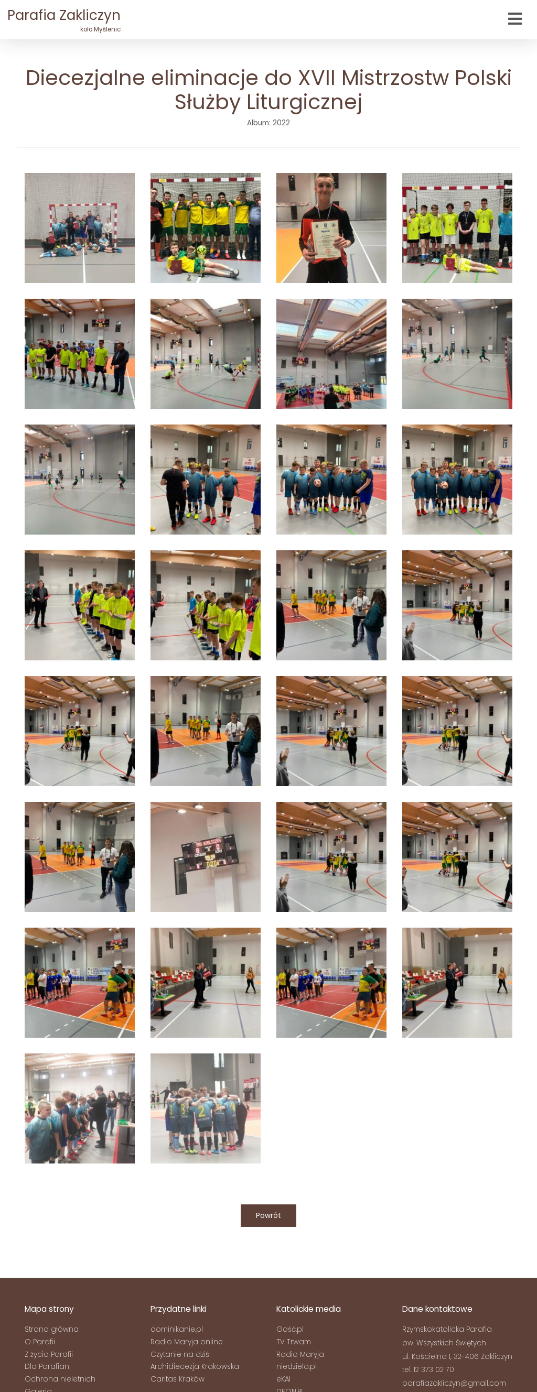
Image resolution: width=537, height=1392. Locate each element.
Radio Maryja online (187, 1342)
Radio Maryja (300, 1355)
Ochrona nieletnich (60, 1379)
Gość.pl (290, 1329)
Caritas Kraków (178, 1379)
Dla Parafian (47, 1367)
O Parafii (40, 1342)
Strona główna (52, 1329)
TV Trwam (293, 1342)
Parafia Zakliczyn (64, 20)
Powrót (268, 1216)
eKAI (283, 1379)
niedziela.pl (296, 1367)
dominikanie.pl (177, 1329)
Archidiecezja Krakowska (195, 1367)
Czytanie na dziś (180, 1355)
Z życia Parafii (49, 1355)
